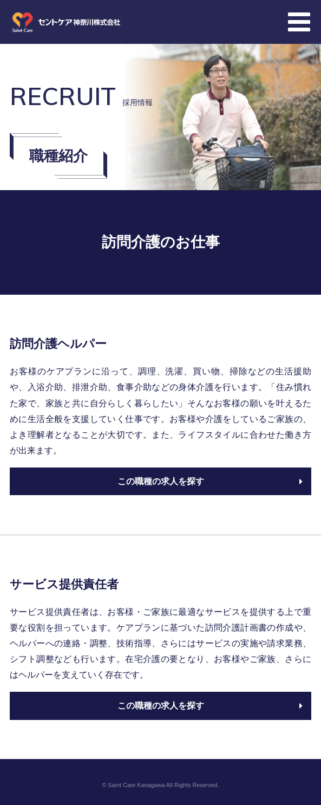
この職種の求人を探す (210, 481)
